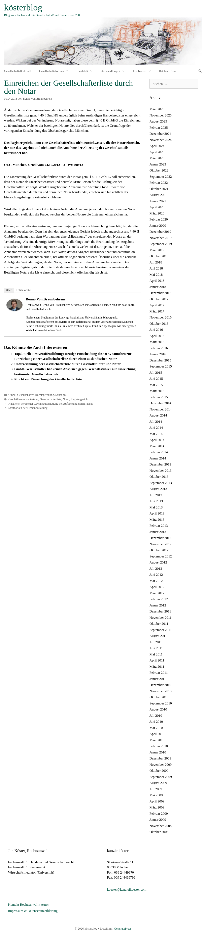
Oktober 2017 (158, 299)
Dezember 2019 (160, 232)
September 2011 (160, 630)
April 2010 (156, 734)
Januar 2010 (157, 752)
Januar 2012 (157, 605)
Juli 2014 (155, 422)
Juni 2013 (156, 501)
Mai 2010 (156, 728)
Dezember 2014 (160, 403)
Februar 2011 (158, 673)
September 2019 (160, 244)
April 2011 (156, 660)
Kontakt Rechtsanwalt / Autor (28, 904)
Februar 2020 (158, 219)
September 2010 (160, 703)
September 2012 (160, 556)
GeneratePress (122, 928)
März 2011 (156, 667)
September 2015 (160, 366)
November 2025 (160, 115)
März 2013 (156, 520)
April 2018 (156, 281)
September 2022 (160, 177)
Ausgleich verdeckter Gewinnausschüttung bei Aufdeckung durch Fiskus (50, 403)
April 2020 (156, 207)
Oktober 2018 (158, 256)
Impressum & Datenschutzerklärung (33, 911)
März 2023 (156, 158)
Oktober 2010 (158, 697)
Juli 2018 (155, 262)
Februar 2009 (158, 814)
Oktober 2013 (158, 477)
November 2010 (160, 691)
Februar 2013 (158, 526)
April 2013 (156, 513)
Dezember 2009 (160, 758)
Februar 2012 (158, 599)
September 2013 (160, 483)
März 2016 (156, 342)
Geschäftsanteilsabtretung (23, 399)
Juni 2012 (156, 575)
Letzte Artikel (23, 290)
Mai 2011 (156, 654)
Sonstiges (60, 394)
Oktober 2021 (158, 189)
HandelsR (86, 71)
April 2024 (156, 146)
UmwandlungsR (115, 71)
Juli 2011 (155, 642)
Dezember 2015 (160, 360)
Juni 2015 (156, 379)
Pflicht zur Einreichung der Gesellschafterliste (48, 379)
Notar (66, 399)
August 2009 (158, 783)
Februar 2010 (158, 746)
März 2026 (156, 109)
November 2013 (160, 471)
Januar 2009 (157, 820)
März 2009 (156, 807)
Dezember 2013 (160, 464)
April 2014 (156, 440)
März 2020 (156, 213)
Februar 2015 (158, 397)
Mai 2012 (156, 581)
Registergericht (79, 399)
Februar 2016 (158, 348)
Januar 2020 (157, 226)
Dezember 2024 (160, 134)
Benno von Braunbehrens (46, 299)
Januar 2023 (157, 164)
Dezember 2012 (160, 538)
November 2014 (160, 409)
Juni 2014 (156, 428)
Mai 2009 (156, 795)
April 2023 (156, 152)
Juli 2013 (155, 495)
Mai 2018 (156, 275)
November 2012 (160, 544)
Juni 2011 (156, 648)
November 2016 (160, 317)
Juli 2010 (155, 716)
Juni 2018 (156, 268)
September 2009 (160, 777)
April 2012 (156, 587)
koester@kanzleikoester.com (126, 889)
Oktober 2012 (158, 550)
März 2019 (156, 250)
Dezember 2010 (160, 685)
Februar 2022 (158, 183)
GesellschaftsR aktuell (17, 71)
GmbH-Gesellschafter (21, 394)
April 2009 (156, 801)
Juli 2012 (155, 569)
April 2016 (156, 336)
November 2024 (160, 140)
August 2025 (158, 121)
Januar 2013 (157, 532)
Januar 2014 (157, 458)
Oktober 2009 (158, 771)
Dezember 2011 (160, 611)
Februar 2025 (158, 128)
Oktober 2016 (158, 324)
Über (9, 290)
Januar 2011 (157, 679)
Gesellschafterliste (50, 399)
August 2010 (158, 709)
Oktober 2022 (158, 170)
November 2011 (160, 618)
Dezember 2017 (160, 293)
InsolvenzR (144, 71)
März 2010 (156, 740)
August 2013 (158, 489)
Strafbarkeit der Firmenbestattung (28, 407)
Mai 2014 (156, 434)
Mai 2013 (156, 507)
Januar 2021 (157, 201)
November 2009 (160, 765)
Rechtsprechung (44, 394)
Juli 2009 (155, 789)
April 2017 (156, 305)
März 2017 (156, 311)
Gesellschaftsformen (55, 71)
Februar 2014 (158, 452)
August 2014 (158, 415)
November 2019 (160, 238)
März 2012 (156, 593)
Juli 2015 (155, 373)
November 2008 (160, 826)
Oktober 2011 (158, 624)
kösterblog (23, 7)
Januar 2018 (157, 287)
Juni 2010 (156, 722)
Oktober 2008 (158, 832)
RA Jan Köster (168, 71)
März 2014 (156, 446)
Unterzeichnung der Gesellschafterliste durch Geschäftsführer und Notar (67, 364)
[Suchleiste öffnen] (200, 71)
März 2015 (156, 391)
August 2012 (158, 562)
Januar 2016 (157, 354)
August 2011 (158, 636)
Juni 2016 (156, 330)
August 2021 (158, 195)
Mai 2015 (156, 385)
